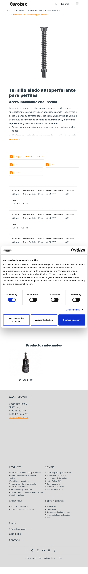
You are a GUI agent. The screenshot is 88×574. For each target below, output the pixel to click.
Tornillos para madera (19, 481)
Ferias (48, 517)
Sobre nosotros (54, 501)
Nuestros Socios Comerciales (57, 512)
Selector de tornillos (54, 489)
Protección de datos (46, 558)
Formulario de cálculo (54, 486)
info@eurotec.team (18, 417)
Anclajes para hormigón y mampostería (26, 492)
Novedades (50, 506)
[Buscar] (56, 3)
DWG (18, 172)
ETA (17, 164)
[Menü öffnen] (77, 4)
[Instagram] (38, 550)
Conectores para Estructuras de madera (22, 476)
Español (66, 3)
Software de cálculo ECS (55, 475)
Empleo (13, 523)
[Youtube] (43, 550)
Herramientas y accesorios (20, 489)
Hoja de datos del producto (29, 156)
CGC (60, 558)
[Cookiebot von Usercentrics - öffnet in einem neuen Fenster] (73, 250)
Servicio (50, 467)
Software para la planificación (58, 472)
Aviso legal (30, 558)
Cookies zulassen (71, 320)
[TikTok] (55, 550)
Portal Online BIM (53, 481)
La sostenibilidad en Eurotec (57, 515)
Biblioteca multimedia (18, 506)
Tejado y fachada (16, 495)
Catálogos (15, 534)
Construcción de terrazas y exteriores (44, 10)
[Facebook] (32, 550)
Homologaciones (52, 484)
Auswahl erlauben (44, 320)
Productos (20, 10)
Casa (9, 10)
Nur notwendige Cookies (16, 320)
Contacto (14, 540)
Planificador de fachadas (56, 478)
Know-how (15, 501)
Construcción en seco (18, 486)
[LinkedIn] (49, 550)
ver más (16, 139)
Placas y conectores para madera (23, 484)
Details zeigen (73, 310)
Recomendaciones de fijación (21, 509)
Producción (50, 509)
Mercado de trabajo (18, 529)
